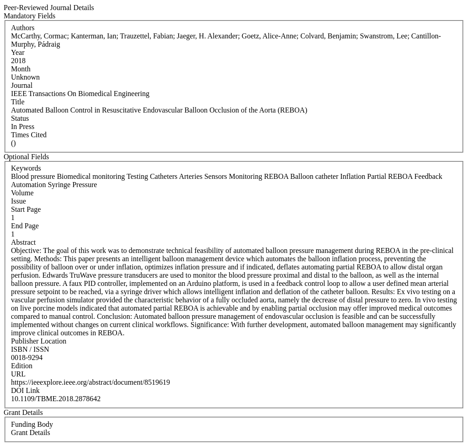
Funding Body (32, 424)
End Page (25, 226)
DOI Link (25, 390)
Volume (22, 193)
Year (17, 52)
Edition (21, 366)
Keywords (26, 168)
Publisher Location (38, 341)
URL (18, 374)
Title (18, 102)
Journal (21, 85)
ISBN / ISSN (30, 349)
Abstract (23, 242)
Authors (23, 28)
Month (21, 69)
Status (20, 118)
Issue (18, 201)
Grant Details (30, 432)
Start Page (26, 209)
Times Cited (29, 135)
